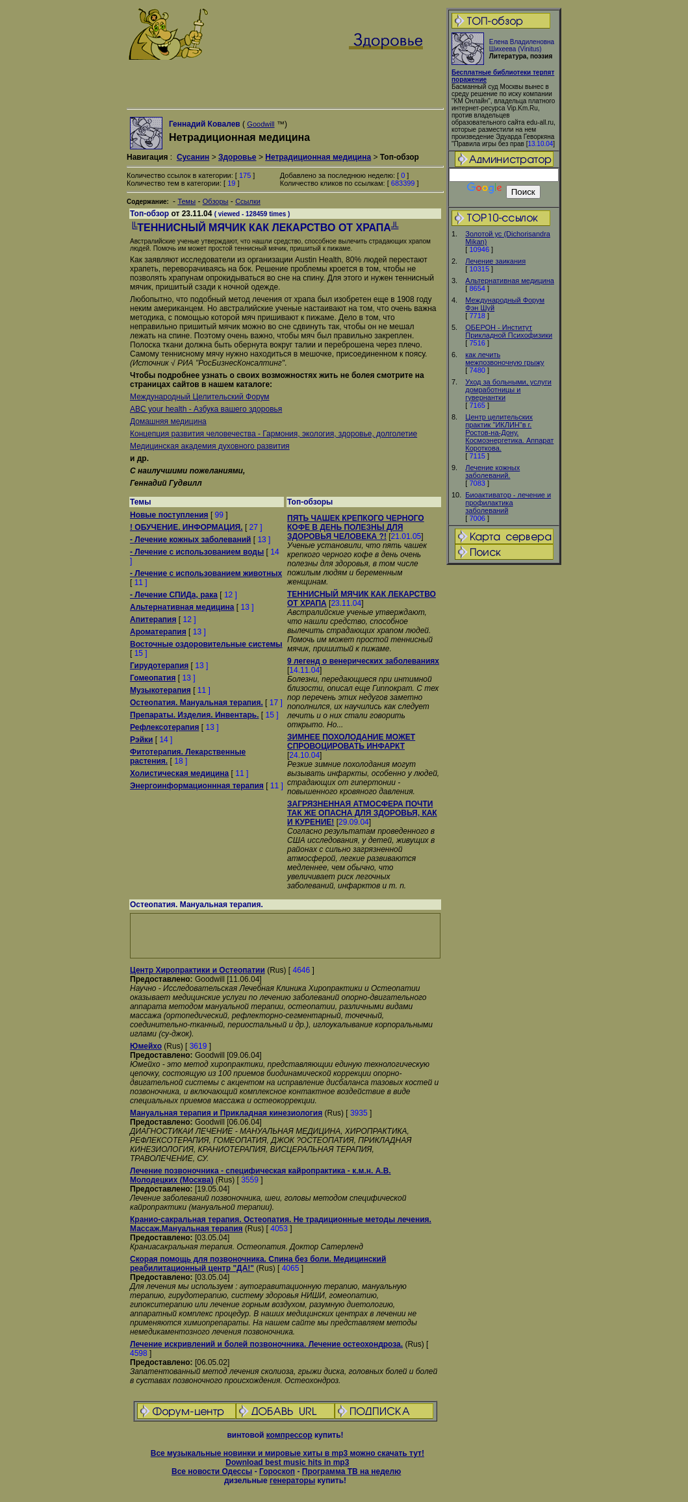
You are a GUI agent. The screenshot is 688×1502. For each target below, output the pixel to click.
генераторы (292, 1480)
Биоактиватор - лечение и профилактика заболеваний (508, 502)
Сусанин (193, 157)
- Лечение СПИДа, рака (174, 594)
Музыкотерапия (160, 690)
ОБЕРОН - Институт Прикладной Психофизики (508, 331)
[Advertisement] (504, 771)
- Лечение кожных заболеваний (190, 539)
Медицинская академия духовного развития (210, 446)
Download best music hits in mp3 (287, 1462)
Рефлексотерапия (164, 727)
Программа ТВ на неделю (351, 1471)
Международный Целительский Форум (200, 396)
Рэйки (141, 739)
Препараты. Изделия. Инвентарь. (194, 715)
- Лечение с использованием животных (206, 573)
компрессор (289, 1435)
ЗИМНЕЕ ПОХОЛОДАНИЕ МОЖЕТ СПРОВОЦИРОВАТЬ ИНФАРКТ (351, 741)
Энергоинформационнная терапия (197, 785)
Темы (186, 201)
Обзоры (216, 201)
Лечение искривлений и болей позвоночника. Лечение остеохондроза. (266, 1344)
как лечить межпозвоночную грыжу (504, 358)
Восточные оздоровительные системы (206, 644)
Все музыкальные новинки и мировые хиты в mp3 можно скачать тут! (287, 1453)
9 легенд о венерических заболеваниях (363, 661)
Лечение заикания (495, 261)
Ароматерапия (158, 631)
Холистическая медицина (179, 773)
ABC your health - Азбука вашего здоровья (206, 409)
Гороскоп (277, 1471)
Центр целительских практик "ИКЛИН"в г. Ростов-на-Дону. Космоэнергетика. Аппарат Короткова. (509, 432)
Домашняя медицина (168, 421)
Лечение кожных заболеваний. (492, 471)
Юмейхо (146, 1046)
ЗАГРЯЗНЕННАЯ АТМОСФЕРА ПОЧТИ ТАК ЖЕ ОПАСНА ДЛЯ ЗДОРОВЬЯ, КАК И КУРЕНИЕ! (362, 813)
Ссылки (248, 201)
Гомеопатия (152, 677)
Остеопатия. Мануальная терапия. (196, 702)
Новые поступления (169, 514)
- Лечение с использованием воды (197, 552)
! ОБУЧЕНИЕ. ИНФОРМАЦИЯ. (186, 527)
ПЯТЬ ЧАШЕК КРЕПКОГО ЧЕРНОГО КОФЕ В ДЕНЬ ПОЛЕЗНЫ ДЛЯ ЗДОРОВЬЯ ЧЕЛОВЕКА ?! (355, 527)
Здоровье (237, 157)
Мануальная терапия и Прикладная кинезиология (226, 1113)
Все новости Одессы (212, 1471)
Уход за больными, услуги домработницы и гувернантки (508, 389)
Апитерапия (153, 619)
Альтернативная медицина (509, 280)
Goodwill (260, 124)
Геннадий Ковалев (204, 124)
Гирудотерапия (159, 665)
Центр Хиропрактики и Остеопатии (197, 970)
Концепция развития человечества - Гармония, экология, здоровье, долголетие (273, 433)
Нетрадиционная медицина (318, 157)
